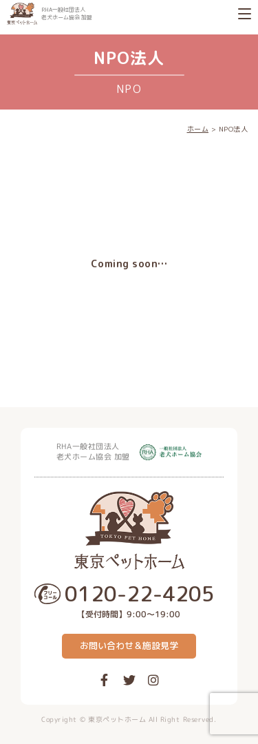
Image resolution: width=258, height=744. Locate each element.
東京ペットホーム (117, 719)
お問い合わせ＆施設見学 (129, 645)
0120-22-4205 (140, 593)
